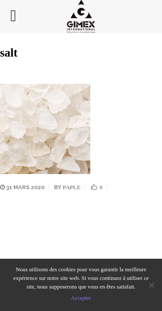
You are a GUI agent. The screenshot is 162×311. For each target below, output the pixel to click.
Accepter (81, 298)
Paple (72, 187)
